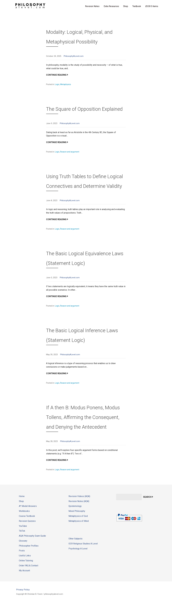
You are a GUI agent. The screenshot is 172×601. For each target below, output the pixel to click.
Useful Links (25, 555)
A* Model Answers (28, 506)
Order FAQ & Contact (28, 565)
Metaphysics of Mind (79, 521)
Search (147, 497)
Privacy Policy (23, 589)
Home (22, 496)
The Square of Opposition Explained (84, 109)
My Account (24, 570)
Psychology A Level (78, 548)
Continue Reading (56, 75)
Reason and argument (69, 152)
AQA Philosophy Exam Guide (32, 536)
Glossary (23, 541)
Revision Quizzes (27, 521)
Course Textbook (27, 516)
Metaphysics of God (78, 516)
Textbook (136, 6)
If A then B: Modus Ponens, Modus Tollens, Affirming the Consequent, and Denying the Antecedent (83, 417)
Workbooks (24, 511)
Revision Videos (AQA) (79, 496)
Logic (57, 84)
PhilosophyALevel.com (74, 56)
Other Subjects (75, 538)
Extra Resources (111, 6)
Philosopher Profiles (28, 545)
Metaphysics (65, 84)
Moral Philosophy (77, 511)
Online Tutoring (26, 560)
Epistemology (75, 506)
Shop (125, 6)
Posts (22, 550)
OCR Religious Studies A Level (83, 543)
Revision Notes (92, 6)
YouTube (23, 526)
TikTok (22, 531)
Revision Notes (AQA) (79, 501)
